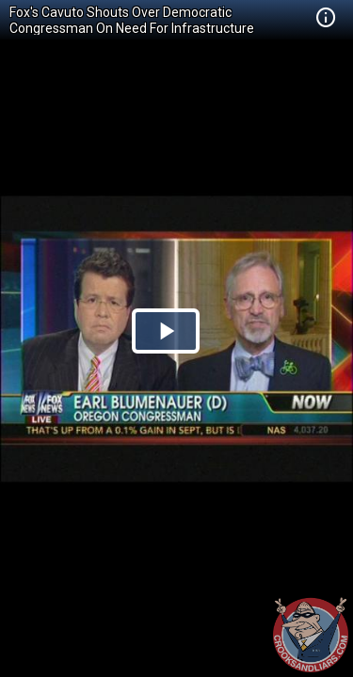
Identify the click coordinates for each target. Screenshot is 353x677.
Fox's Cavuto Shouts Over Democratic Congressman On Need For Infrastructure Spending (131, 28)
